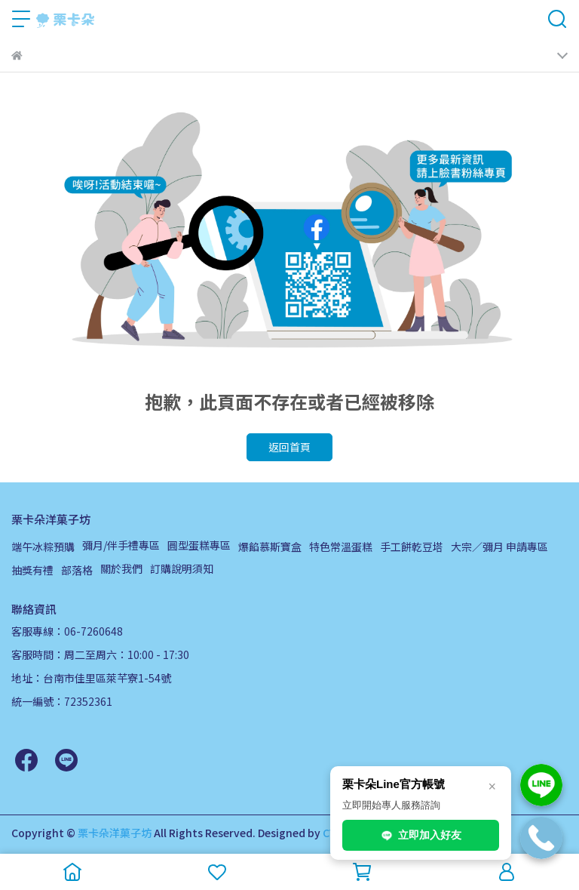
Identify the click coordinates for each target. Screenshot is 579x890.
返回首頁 (289, 446)
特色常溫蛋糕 (340, 546)
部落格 (77, 569)
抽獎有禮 (32, 569)
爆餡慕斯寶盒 (270, 546)
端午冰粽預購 (43, 546)
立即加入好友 (420, 835)
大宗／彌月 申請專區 (499, 546)
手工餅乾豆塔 (411, 546)
